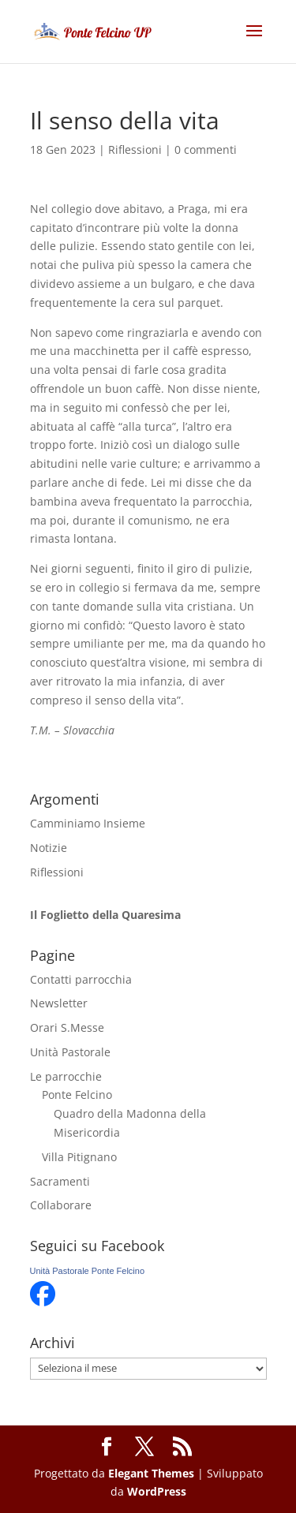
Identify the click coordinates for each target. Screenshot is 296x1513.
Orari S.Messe (67, 1027)
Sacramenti (60, 1181)
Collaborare (61, 1204)
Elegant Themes (151, 1473)
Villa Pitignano (79, 1156)
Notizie (48, 847)
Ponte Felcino (77, 1094)
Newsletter (59, 1003)
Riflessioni (135, 149)
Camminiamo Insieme (87, 823)
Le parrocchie (66, 1076)
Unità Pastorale (70, 1051)
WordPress (156, 1491)
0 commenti (205, 149)
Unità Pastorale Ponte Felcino (87, 1271)
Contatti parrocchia (81, 979)
